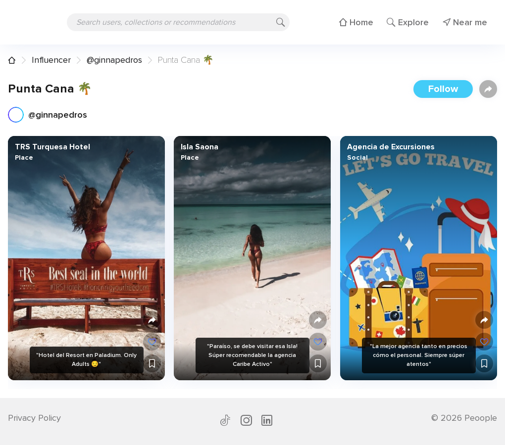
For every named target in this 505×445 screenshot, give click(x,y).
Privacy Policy (34, 417)
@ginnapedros (114, 59)
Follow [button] (443, 89)
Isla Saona (199, 147)
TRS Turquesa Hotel (52, 147)
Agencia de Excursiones (390, 147)
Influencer (51, 59)
